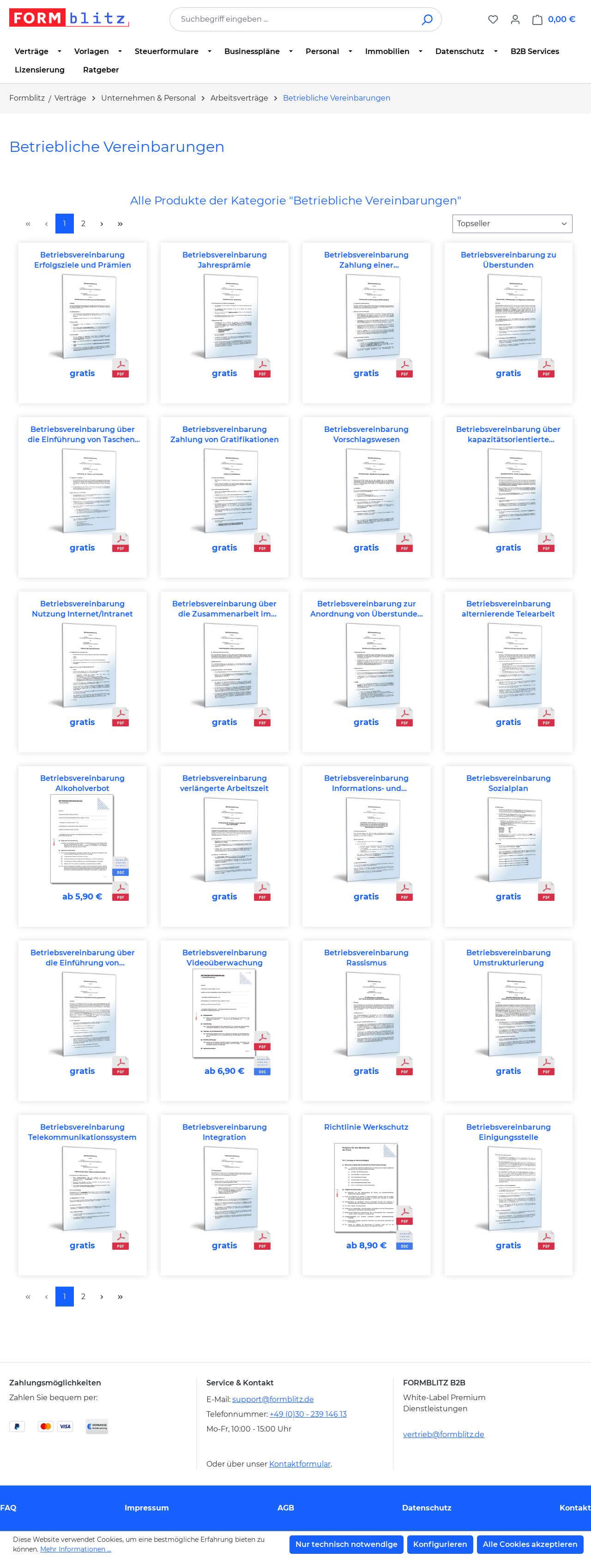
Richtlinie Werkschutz (366, 1127)
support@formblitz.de (273, 1399)
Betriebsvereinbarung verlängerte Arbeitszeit (224, 783)
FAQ (8, 1508)
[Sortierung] (512, 224)
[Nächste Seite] (101, 224)
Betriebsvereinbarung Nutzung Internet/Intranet (82, 608)
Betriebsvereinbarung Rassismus (366, 957)
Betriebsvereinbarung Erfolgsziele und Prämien (82, 260)
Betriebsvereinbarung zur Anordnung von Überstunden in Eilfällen (366, 609)
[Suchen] (428, 19)
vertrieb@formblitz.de (443, 1434)
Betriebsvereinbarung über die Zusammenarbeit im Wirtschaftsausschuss (224, 609)
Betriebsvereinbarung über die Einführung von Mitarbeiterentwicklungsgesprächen (82, 958)
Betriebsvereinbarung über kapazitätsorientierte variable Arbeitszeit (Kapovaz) (508, 435)
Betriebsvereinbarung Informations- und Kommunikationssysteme (366, 784)
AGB (285, 1508)
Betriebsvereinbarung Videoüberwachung (224, 957)
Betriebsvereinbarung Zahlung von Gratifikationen (224, 434)
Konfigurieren (440, 1544)
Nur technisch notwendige (347, 1544)
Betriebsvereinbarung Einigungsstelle (508, 1132)
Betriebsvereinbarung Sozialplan (508, 783)
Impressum (147, 1508)
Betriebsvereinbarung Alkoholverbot (82, 783)
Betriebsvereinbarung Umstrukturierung (508, 957)
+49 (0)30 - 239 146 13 (308, 1414)
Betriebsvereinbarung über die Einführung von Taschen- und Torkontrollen (83, 435)
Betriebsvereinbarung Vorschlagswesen (366, 434)
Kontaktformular (300, 1464)
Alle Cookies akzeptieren (530, 1544)
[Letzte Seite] (120, 224)
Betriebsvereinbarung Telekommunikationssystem (82, 1132)
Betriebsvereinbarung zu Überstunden (508, 260)
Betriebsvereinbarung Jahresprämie (224, 260)
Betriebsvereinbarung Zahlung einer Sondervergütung (366, 260)
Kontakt (575, 1508)
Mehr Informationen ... (75, 1549)
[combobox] (291, 19)
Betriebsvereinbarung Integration (224, 1132)
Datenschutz (427, 1508)
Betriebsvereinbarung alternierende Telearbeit (508, 608)
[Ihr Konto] (515, 19)
